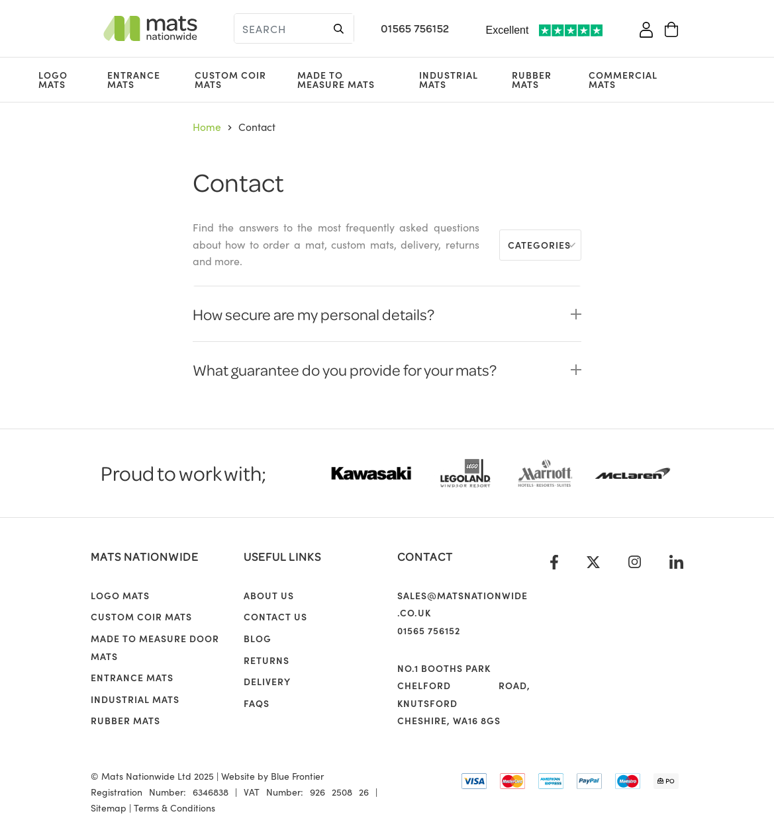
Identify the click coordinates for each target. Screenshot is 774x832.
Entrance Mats (133, 79)
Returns (266, 660)
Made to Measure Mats (336, 79)
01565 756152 (415, 28)
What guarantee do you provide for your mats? (345, 369)
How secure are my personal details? (313, 313)
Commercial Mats (623, 79)
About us (269, 595)
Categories (539, 244)
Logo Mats (53, 79)
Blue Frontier (297, 775)
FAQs (256, 703)
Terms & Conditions (174, 807)
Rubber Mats (532, 79)
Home (207, 126)
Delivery (267, 681)
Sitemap (108, 807)
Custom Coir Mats (230, 79)
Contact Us (275, 616)
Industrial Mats (448, 79)
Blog (257, 638)
